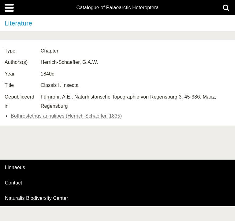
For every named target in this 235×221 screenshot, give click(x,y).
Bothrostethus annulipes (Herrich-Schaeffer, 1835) (66, 115)
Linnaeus (15, 167)
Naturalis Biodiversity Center (36, 198)
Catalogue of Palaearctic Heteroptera (117, 7)
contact (13, 182)
